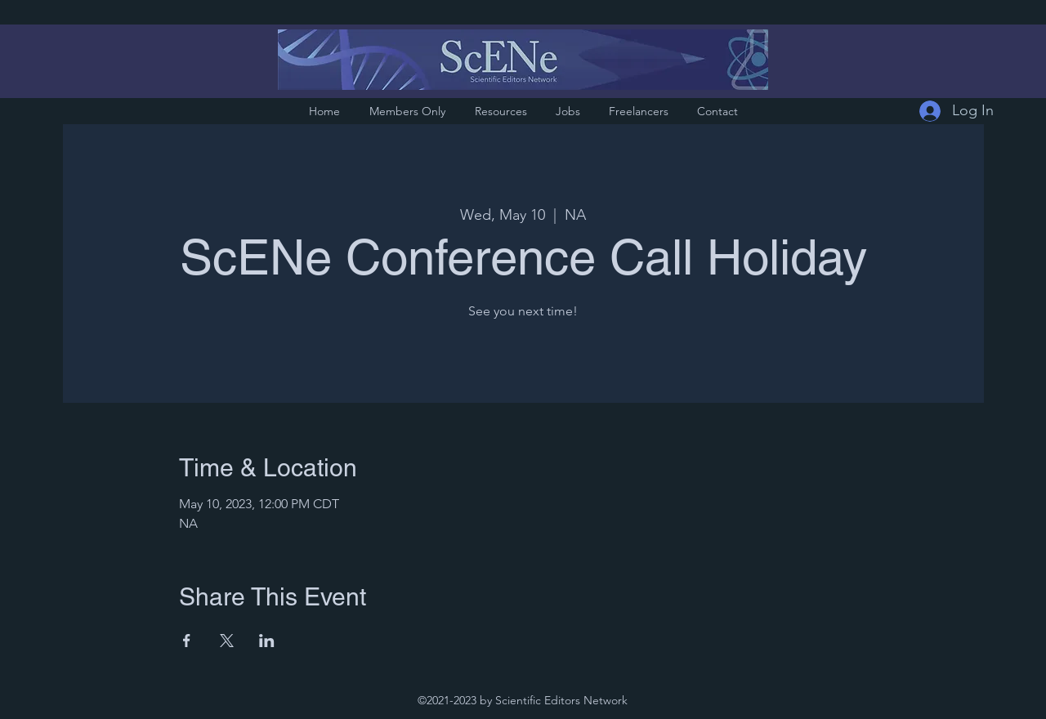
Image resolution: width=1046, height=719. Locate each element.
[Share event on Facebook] (186, 640)
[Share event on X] (227, 640)
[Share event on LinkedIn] (267, 640)
